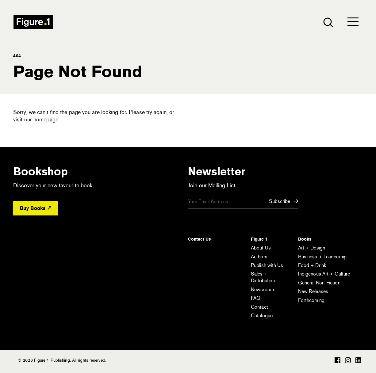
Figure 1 (259, 239)
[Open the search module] (327, 21)
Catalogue (262, 315)
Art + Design (311, 248)
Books (304, 239)
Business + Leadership (322, 256)
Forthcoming (311, 300)
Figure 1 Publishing (33, 22)
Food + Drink (312, 265)
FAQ (255, 298)
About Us (261, 248)
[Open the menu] (353, 23)
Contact (259, 307)
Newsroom (262, 289)
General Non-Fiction (319, 283)
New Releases (313, 291)
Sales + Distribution (263, 277)
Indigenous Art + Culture (324, 274)
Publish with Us (267, 265)
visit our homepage (35, 119)
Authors (259, 256)
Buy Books (35, 208)
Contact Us (199, 239)
